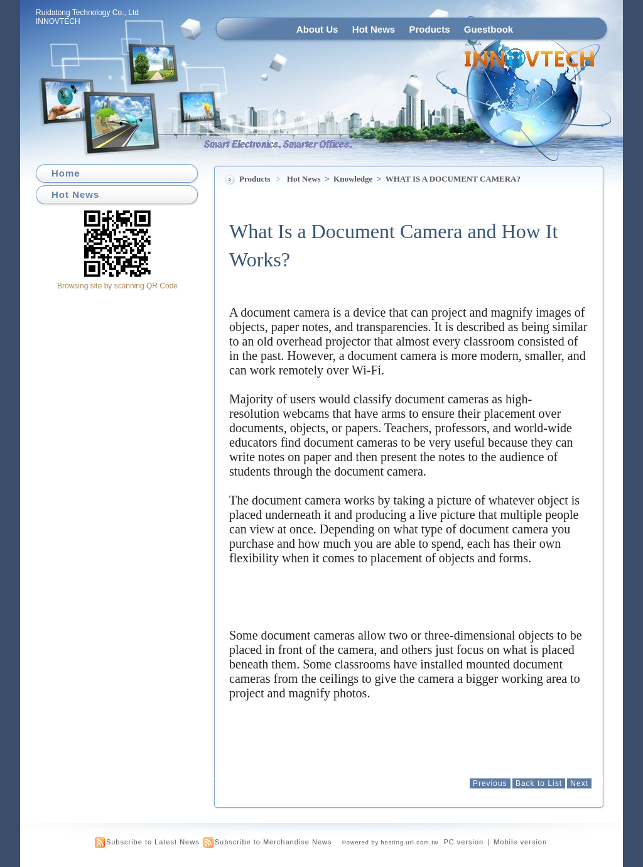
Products (429, 29)
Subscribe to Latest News (153, 842)
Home (65, 173)
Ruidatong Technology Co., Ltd (87, 12)
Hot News (373, 29)
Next (579, 783)
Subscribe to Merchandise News (273, 842)
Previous (490, 783)
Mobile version (520, 842)
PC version (463, 842)
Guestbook (488, 29)
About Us (317, 29)
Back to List (539, 783)
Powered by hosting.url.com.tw (390, 842)
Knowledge (353, 178)
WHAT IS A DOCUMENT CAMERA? (453, 178)
